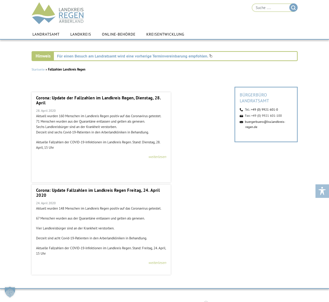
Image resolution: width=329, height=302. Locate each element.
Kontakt (39, 291)
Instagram (240, 287)
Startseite (38, 69)
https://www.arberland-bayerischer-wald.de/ (206, 221)
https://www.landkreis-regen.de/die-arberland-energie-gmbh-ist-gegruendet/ (289, 221)
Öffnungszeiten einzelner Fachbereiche (268, 279)
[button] (10, 292)
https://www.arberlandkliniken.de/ (164, 221)
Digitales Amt (279, 287)
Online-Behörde (119, 34)
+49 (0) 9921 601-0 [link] (53, 283)
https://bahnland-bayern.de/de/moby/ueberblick (81, 221)
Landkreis (80, 34)
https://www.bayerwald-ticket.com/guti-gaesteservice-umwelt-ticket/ (123, 221)
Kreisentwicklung (165, 34)
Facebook (253, 287)
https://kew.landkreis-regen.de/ (247, 221)
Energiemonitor (292, 287)
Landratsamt (46, 34)
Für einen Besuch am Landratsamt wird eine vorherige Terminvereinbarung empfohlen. (134, 56)
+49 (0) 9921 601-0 (264, 110)
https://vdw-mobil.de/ (40, 221)
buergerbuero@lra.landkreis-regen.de (60, 287)
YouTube (266, 287)
